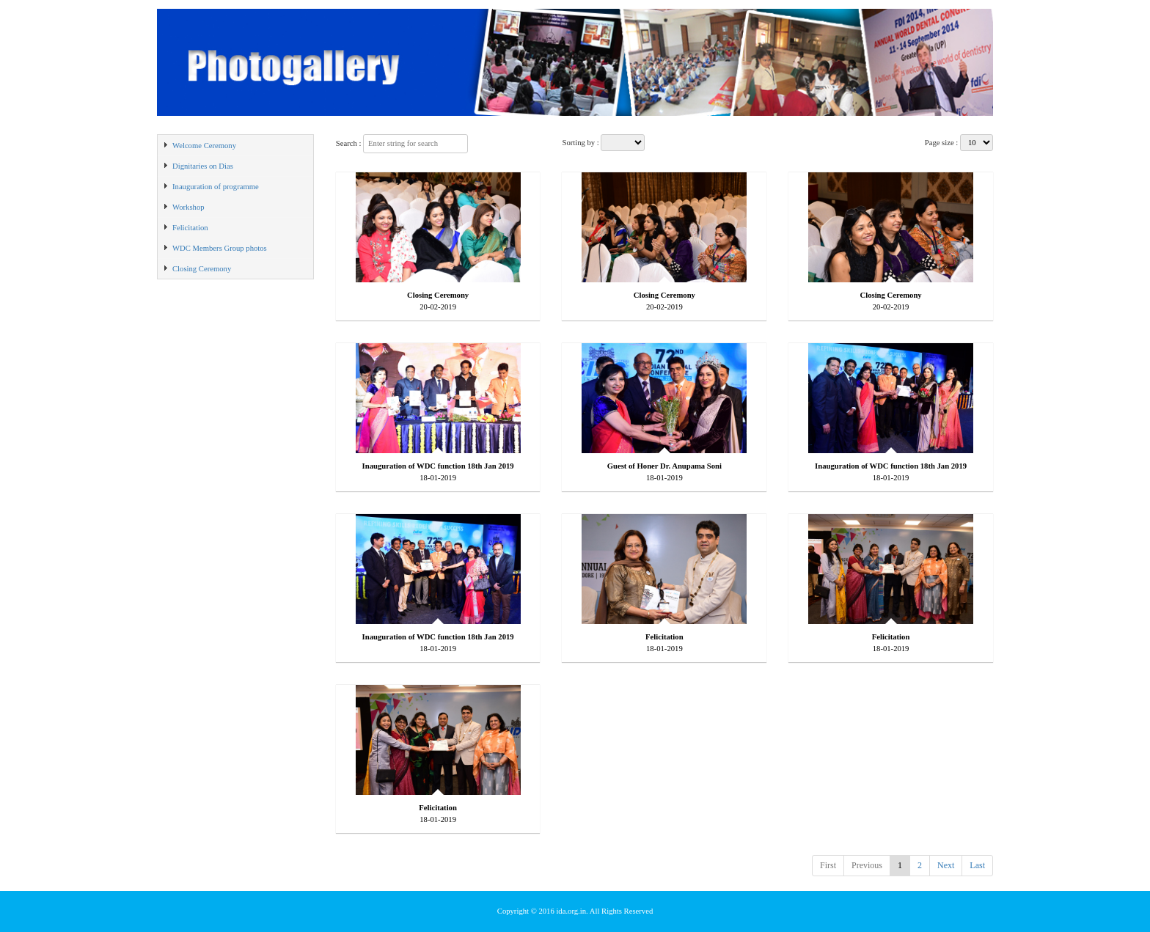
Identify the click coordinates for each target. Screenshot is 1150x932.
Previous (866, 865)
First (828, 865)
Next (945, 865)
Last (977, 865)
